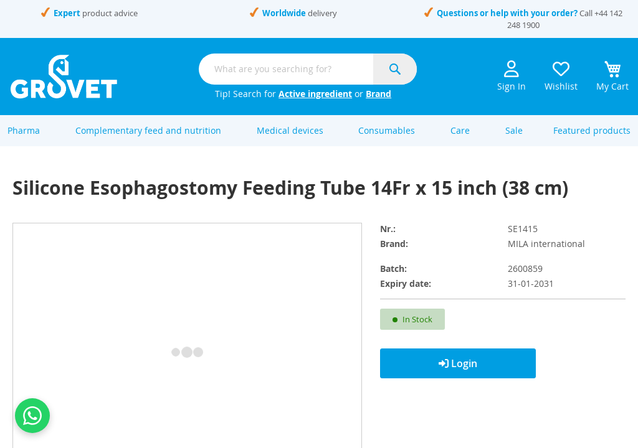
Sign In (511, 76)
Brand (378, 94)
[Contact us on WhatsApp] (32, 415)
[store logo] (63, 76)
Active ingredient (315, 94)
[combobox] (308, 69)
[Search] (395, 69)
